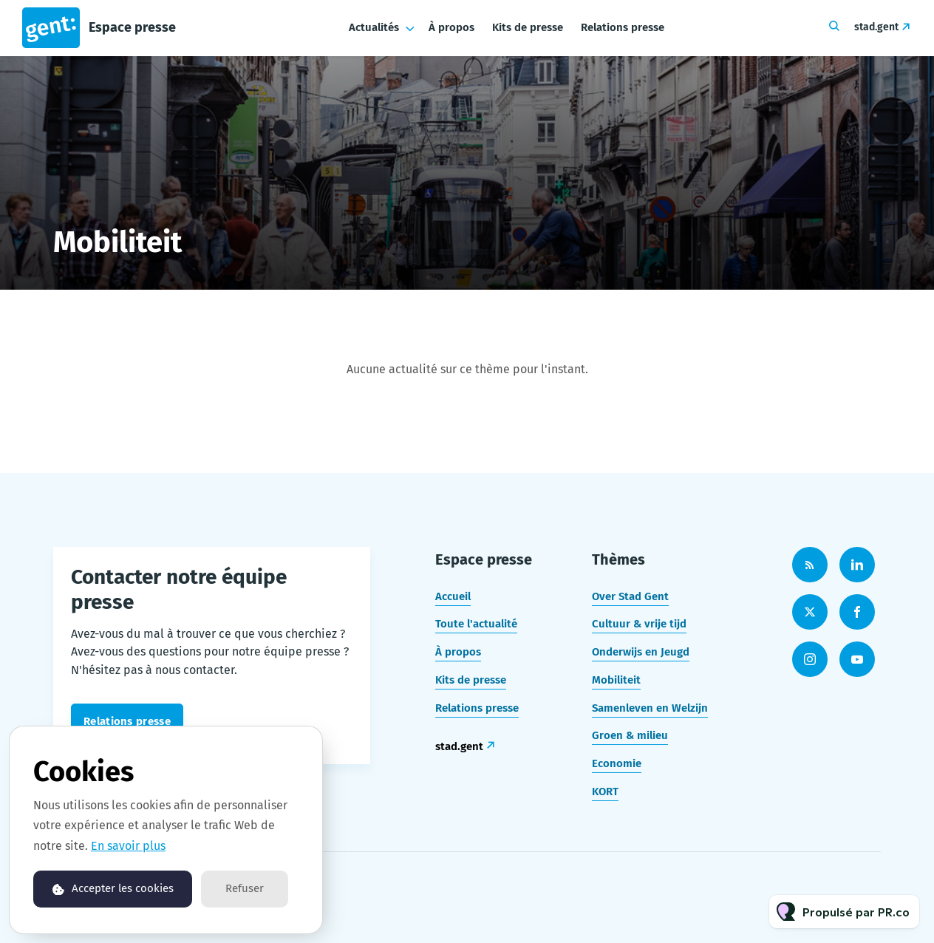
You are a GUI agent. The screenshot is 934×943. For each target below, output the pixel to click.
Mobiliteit (616, 680)
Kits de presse (527, 27)
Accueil (453, 596)
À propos (451, 27)
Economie (616, 763)
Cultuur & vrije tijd (639, 623)
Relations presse (622, 27)
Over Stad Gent (630, 596)
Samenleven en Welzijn (650, 708)
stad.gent (876, 27)
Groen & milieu (630, 735)
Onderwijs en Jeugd (640, 651)
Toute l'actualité (476, 623)
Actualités (374, 27)
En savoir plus (128, 846)
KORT (605, 791)
